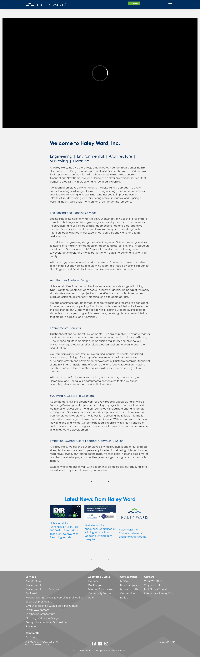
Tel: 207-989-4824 (166, 642)
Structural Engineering (39, 601)
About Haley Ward (99, 576)
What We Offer (153, 580)
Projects (93, 580)
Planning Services (84, 213)
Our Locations (128, 576)
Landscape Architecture (40, 613)
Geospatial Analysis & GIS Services (46, 622)
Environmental (90, 156)
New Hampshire (129, 585)
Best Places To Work (156, 589)
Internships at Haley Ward (159, 593)
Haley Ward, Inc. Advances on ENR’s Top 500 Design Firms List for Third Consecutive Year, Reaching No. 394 (64, 530)
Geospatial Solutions (80, 395)
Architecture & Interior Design (70, 280)
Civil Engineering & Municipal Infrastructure (52, 605)
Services (31, 576)
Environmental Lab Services (42, 589)
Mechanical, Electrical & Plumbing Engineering (54, 597)
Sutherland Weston (118, 650)
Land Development (37, 609)
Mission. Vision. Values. (101, 589)
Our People (95, 585)
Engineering (61, 156)
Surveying (59, 160)
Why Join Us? (152, 585)
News (91, 597)
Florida (124, 597)
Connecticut (128, 593)
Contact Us (32, 632)
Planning (81, 160)
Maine (124, 580)
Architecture (120, 156)
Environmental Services (65, 328)
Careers (134, 3)
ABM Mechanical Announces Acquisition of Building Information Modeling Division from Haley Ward (100, 532)
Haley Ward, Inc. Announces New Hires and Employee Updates (133, 533)
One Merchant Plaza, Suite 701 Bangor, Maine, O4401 (41, 643)
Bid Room (31, 637)
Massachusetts (129, 589)
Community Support (100, 593)
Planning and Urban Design (42, 618)
